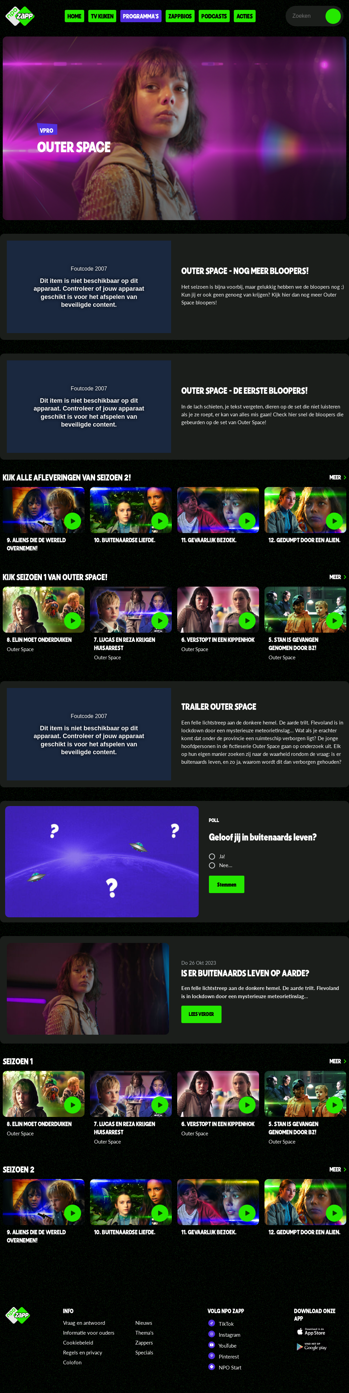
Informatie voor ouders (89, 1333)
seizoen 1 (18, 1061)
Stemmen (226, 884)
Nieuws (143, 1323)
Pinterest (223, 1356)
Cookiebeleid (78, 1342)
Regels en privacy (82, 1352)
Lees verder (201, 1013)
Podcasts (214, 16)
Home (74, 16)
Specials (144, 1352)
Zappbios (180, 16)
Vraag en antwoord (84, 1323)
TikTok (221, 1323)
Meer (335, 477)
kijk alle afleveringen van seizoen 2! (67, 478)
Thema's (144, 1333)
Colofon (72, 1362)
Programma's (141, 16)
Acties (245, 16)
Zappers (144, 1342)
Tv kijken (102, 16)
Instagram (224, 1334)
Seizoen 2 (18, 1170)
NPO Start (224, 1367)
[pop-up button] (134, 250)
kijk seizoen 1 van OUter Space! (55, 577)
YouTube (222, 1345)
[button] (148, 250)
